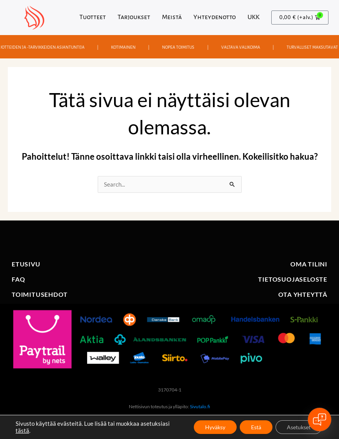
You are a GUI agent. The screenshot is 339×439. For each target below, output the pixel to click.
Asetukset (298, 426)
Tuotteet (92, 17)
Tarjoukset (134, 17)
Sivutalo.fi (200, 406)
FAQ (18, 279)
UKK (254, 17)
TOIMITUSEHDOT (39, 294)
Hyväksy (213, 426)
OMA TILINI (308, 264)
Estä (255, 426)
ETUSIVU (26, 264)
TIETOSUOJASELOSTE (292, 279)
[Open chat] (319, 419)
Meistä (172, 17)
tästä (22, 430)
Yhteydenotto (214, 17)
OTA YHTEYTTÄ (302, 294)
